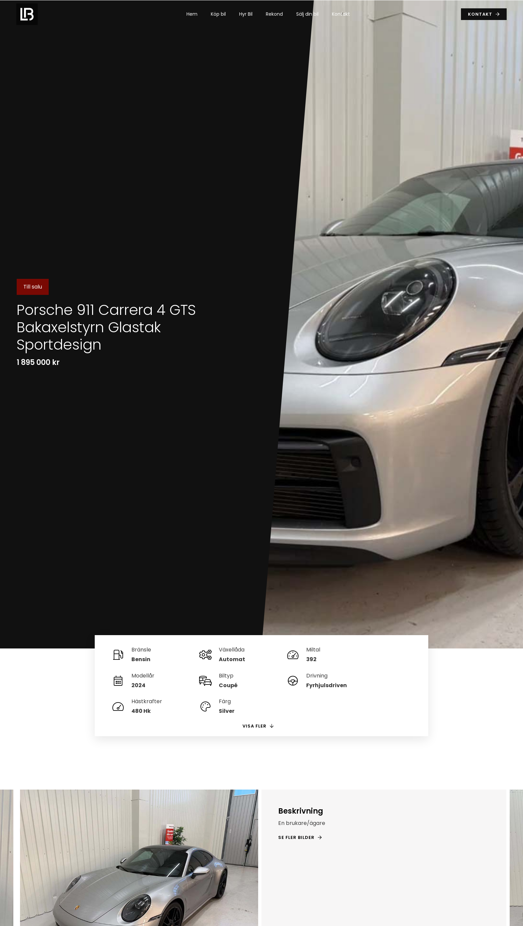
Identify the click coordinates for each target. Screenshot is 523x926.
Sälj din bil (307, 14)
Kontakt (341, 14)
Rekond (274, 14)
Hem (191, 14)
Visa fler (254, 700)
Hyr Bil (245, 14)
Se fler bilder (296, 812)
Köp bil (218, 14)
